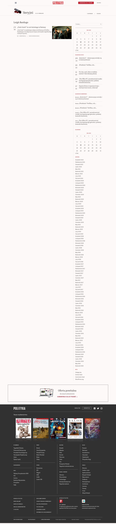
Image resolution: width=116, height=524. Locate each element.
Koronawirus (17, 465)
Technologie (62, 480)
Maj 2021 (77, 169)
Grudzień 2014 (79, 348)
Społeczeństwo (86, 473)
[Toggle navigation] (16, 3)
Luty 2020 (78, 204)
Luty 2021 (78, 176)
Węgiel (38, 473)
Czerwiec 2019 (79, 223)
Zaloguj (99, 2)
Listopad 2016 (79, 294)
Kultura (61, 445)
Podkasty (84, 480)
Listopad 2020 (79, 183)
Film (60, 453)
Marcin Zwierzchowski (34, 36)
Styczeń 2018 (79, 262)
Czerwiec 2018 (79, 250)
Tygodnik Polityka (18, 448)
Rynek (37, 465)
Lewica (15, 478)
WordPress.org (79, 380)
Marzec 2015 (79, 341)
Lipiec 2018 (78, 248)
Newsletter (77, 408)
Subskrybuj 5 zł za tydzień (66, 397)
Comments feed (80, 377)
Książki (61, 448)
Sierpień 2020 (79, 190)
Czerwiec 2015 (79, 334)
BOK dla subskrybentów (19, 507)
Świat (37, 445)
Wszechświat (62, 477)
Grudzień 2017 (79, 264)
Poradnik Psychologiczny (20, 453)
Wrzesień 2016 (79, 299)
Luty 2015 (78, 343)
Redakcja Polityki (18, 499)
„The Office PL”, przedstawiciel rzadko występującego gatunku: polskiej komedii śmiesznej (88, 114)
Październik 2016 (80, 297)
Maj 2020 (78, 197)
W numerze (16, 445)
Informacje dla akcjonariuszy (43, 512)
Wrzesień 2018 (79, 243)
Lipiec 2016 (78, 304)
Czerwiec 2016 (79, 306)
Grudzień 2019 (79, 209)
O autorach (90, 14)
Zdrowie (61, 475)
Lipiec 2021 (78, 167)
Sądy (15, 485)
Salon (15, 457)
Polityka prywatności (41, 504)
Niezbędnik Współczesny (20, 455)
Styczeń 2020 (79, 206)
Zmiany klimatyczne (64, 482)
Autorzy (84, 486)
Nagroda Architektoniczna (66, 467)
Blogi (83, 445)
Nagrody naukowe (64, 484)
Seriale (61, 455)
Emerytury (39, 468)
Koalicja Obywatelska (19, 481)
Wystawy (61, 457)
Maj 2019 (78, 225)
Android (64, 505)
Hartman (84, 451)
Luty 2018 (78, 260)
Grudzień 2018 (79, 237)
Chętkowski (85, 457)
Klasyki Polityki (86, 475)
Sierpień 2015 (79, 329)
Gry (60, 462)
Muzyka (61, 451)
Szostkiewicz (85, 453)
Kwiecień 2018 (79, 255)
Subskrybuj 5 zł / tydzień (86, 2)
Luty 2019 (78, 232)
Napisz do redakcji (18, 504)
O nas (83, 491)
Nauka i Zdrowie (63, 472)
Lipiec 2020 (78, 193)
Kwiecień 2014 (79, 366)
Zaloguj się (78, 373)
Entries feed (78, 375)
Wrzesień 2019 (79, 216)
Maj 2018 (78, 253)
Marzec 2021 (79, 174)
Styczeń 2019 (79, 234)
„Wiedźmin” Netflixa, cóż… (87, 104)
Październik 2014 (80, 352)
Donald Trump (40, 453)
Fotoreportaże (86, 482)
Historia (84, 468)
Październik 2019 (80, 213)
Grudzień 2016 (79, 292)
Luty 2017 (78, 287)
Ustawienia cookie (40, 509)
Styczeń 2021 (79, 179)
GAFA (38, 477)
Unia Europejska (40, 451)
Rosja (37, 457)
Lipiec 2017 (78, 276)
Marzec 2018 (79, 257)
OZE (37, 475)
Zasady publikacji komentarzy (43, 501)
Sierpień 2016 (79, 301)
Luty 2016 (78, 315)
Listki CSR (39, 480)
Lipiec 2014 (78, 359)
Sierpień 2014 (79, 357)
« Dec (77, 51)
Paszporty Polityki (64, 464)
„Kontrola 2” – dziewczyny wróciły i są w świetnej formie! (88, 98)
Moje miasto (85, 477)
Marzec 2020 (79, 202)
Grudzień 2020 (79, 181)
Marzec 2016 (79, 313)
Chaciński (85, 455)
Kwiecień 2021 (79, 172)
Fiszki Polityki (85, 505)
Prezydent (16, 483)
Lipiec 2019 (78, 220)
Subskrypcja (87, 408)
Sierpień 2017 (79, 274)
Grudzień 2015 (79, 320)
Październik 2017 (80, 269)
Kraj (15, 471)
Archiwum (85, 484)
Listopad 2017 (79, 267)
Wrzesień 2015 (79, 327)
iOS (60, 505)
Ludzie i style (85, 471)
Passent (84, 448)
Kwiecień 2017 (79, 283)
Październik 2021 (80, 162)
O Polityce (16, 509)
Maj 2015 (77, 336)
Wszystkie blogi (86, 460)
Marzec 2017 (79, 285)
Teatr (60, 460)
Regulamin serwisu (41, 499)
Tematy (84, 489)
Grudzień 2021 (79, 160)
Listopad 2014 (79, 350)
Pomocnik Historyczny (20, 451)
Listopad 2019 (79, 211)
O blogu (99, 14)
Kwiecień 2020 (79, 199)
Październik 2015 (80, 325)
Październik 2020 (80, 186)
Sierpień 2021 (79, 165)
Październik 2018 (80, 241)
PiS (14, 476)
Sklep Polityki (86, 493)
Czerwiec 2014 (79, 362)
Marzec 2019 (79, 230)
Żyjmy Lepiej (17, 460)
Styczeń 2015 (79, 345)
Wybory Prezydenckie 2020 (21, 474)
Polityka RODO (40, 507)
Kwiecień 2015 (79, 338)
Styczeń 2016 (79, 318)
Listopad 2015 (79, 322)
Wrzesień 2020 (79, 188)
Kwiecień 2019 (79, 227)
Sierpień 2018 (79, 246)
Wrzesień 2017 (79, 271)
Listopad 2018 (79, 239)
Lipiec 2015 (78, 331)
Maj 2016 (78, 308)
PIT (37, 471)
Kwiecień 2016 (79, 311)
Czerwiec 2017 (79, 278)
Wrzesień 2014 (79, 355)
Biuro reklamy (17, 501)
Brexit (38, 448)
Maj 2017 (77, 281)
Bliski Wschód (40, 455)
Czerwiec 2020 (79, 195)
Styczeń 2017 (79, 290)
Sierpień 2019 (79, 218)
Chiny (38, 460)
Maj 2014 (77, 364)
